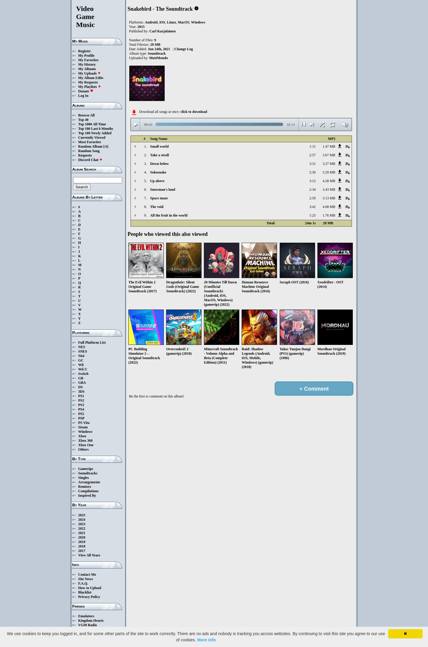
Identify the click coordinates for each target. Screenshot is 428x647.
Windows (85, 432)
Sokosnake (158, 172)
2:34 (312, 189)
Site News (85, 579)
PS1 (81, 396)
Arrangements (89, 482)
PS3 (81, 405)
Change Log (183, 49)
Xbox (82, 436)
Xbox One (86, 445)
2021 (81, 533)
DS (80, 387)
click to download (193, 112)
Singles (83, 478)
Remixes (84, 487)
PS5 (81, 414)
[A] (105, 146)
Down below (159, 164)
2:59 (312, 198)
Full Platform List (92, 342)
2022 (81, 528)
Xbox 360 (85, 440)
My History (87, 64)
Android (151, 22)
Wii (81, 365)
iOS (162, 22)
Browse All (86, 115)
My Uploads (89, 73)
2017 (81, 551)
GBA (82, 383)
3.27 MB (328, 164)
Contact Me (87, 574)
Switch (83, 374)
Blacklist (85, 592)
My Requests (88, 82)
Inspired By (87, 495)
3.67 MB (328, 155)
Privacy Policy (89, 597)
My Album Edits (90, 78)
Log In (83, 96)
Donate (85, 91)
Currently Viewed (91, 137)
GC (81, 360)
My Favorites (88, 60)
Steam (83, 427)
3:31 (312, 164)
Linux (171, 22)
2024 (81, 519)
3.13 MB (328, 198)
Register (84, 51)
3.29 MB (328, 172)
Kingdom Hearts (91, 620)
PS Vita (83, 423)
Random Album (90, 146)
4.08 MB (328, 207)
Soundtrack (157, 53)
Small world (159, 146)
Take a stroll (159, 155)
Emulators (86, 616)
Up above (157, 181)
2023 (81, 524)
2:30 (312, 172)
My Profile (86, 55)
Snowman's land (162, 189)
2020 (81, 537)
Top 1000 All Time (92, 124)
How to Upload (89, 588)
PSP (81, 418)
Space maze (159, 198)
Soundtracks (87, 473)
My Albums (87, 69)
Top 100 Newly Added (94, 133)
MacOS (183, 22)
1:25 (312, 215)
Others (83, 449)
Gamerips (85, 469)
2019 (81, 542)
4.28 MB (328, 181)
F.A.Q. (83, 583)
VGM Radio (87, 625)
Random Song (89, 151)
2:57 (312, 155)
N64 (81, 356)
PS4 (81, 409)
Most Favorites (89, 142)
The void (156, 207)
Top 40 (83, 120)
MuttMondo (158, 58)
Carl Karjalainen (163, 31)
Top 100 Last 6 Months (95, 129)
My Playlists (89, 87)
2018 (81, 546)
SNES (82, 351)
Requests (85, 155)
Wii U (82, 369)
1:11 (312, 146)
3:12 (312, 181)
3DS (81, 391)
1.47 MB (328, 146)
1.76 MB (328, 215)
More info (206, 639)
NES (81, 347)
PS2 (81, 400)
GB (80, 378)
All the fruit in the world (169, 215)
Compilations (88, 491)
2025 (81, 515)
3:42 (312, 207)
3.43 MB (328, 189)
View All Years (89, 555)
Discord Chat (90, 160)
